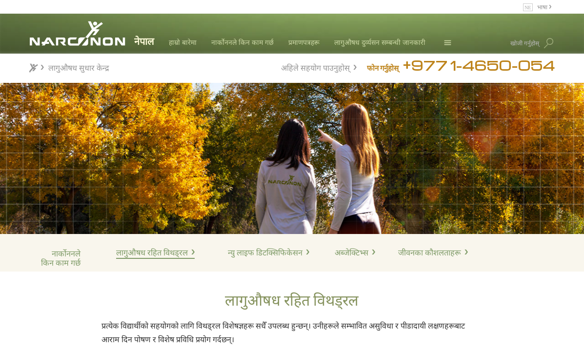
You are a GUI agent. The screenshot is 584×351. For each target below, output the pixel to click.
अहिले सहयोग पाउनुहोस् (315, 66)
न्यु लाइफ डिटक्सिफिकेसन (265, 252)
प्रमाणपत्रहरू (304, 42)
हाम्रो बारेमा (183, 42)
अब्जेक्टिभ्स (351, 252)
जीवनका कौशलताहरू (429, 252)
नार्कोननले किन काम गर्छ (242, 42)
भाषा (543, 6)
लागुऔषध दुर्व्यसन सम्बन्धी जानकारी (379, 42)
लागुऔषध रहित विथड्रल (152, 252)
